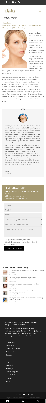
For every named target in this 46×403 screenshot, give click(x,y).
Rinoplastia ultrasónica (9, 25)
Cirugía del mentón (28, 28)
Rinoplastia (22, 25)
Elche (8, 362)
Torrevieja (9, 369)
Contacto (9, 355)
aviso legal (24, 242)
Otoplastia (16, 28)
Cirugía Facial (6, 23)
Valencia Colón (12, 375)
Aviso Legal (10, 346)
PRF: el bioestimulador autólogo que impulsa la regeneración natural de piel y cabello (22, 278)
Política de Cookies (12, 352)
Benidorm (9, 365)
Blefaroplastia (7, 28)
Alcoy (8, 381)
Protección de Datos (13, 349)
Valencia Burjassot (12, 372)
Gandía (8, 378)
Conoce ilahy (10, 342)
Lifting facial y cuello (34, 25)
